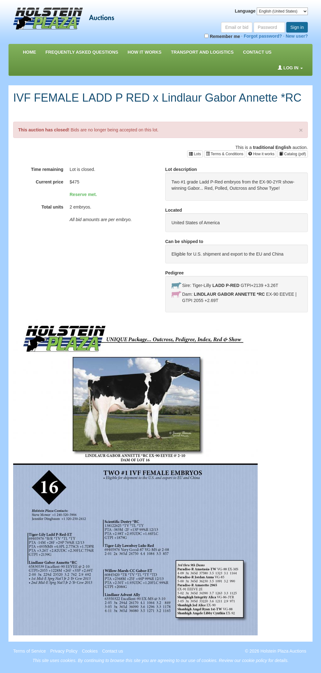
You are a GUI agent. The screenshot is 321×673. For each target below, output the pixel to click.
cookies (68, 660)
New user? (297, 36)
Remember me (222, 36)
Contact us (257, 52)
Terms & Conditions (224, 154)
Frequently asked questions (81, 52)
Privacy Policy (63, 651)
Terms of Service (29, 651)
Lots (195, 154)
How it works (261, 154)
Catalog (292, 154)
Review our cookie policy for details (253, 660)
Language (245, 10)
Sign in (297, 27)
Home (29, 52)
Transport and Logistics (202, 52)
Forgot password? (263, 36)
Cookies (90, 651)
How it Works (144, 52)
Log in (290, 67)
